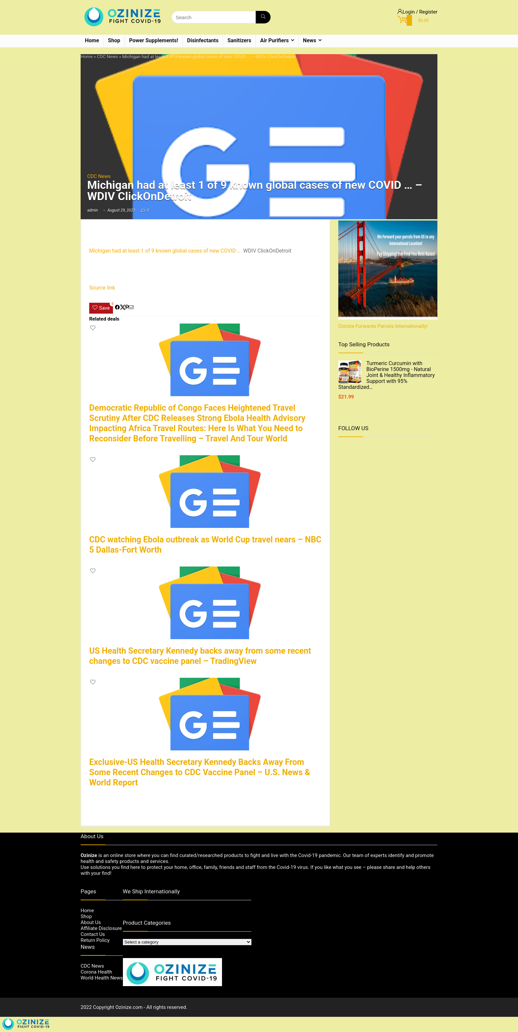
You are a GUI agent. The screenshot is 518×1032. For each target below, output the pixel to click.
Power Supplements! (153, 40)
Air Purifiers (274, 40)
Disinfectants (202, 40)
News (309, 40)
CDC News (107, 56)
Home (92, 40)
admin (92, 210)
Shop (114, 40)
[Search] (263, 17)
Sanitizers (239, 40)
